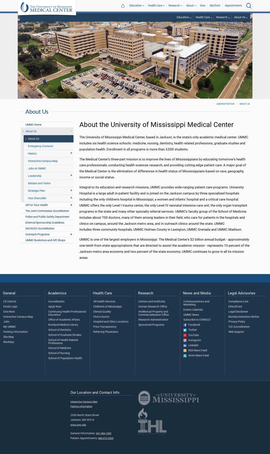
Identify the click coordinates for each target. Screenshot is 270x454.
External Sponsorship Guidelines (44, 222)
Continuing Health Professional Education (67, 313)
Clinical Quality (102, 311)
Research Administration (153, 319)
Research (174, 5)
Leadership (34, 176)
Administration (225, 104)
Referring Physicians (105, 332)
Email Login (10, 306)
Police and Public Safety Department (47, 216)
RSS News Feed (195, 350)
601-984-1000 (103, 433)
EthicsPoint (235, 306)
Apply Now (54, 306)
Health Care (155, 5)
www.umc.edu (78, 424)
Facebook (191, 324)
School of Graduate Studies (64, 335)
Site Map (8, 337)
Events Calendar (193, 309)
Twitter (190, 330)
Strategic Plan (36, 190)
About (190, 5)
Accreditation (56, 301)
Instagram (192, 340)
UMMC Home (33, 124)
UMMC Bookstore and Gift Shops (45, 240)
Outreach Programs (37, 234)
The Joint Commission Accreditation (47, 211)
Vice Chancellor (37, 198)
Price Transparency (105, 326)
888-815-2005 (105, 438)
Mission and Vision (39, 183)
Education (135, 5)
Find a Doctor (101, 316)
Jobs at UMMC (37, 168)
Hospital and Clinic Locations (110, 321)
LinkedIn (191, 345)
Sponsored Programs (151, 324)
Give (202, 5)
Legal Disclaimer (238, 311)
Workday (8, 342)
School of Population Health (65, 358)
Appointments (233, 5)
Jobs (6, 321)
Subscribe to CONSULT (197, 319)
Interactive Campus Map (43, 161)
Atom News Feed (196, 355)
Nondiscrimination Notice (243, 316)
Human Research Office (152, 306)
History (32, 153)
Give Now (9, 311)
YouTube (191, 335)
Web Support (236, 332)
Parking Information (15, 332)
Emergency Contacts (40, 146)
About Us (239, 17)
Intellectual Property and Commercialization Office (153, 313)
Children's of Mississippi (107, 306)
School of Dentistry (59, 330)
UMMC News (191, 314)
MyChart (215, 5)
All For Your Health (36, 205)
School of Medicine (59, 348)
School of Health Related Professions (63, 342)
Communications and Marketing (196, 303)
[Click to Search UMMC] (248, 5)
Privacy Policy (236, 321)
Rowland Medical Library (63, 324)
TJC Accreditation (239, 326)
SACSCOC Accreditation (39, 228)
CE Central (9, 301)
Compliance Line (238, 301)
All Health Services (104, 301)
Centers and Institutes (151, 301)
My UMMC (9, 326)
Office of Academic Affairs (64, 319)
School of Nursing (59, 353)
